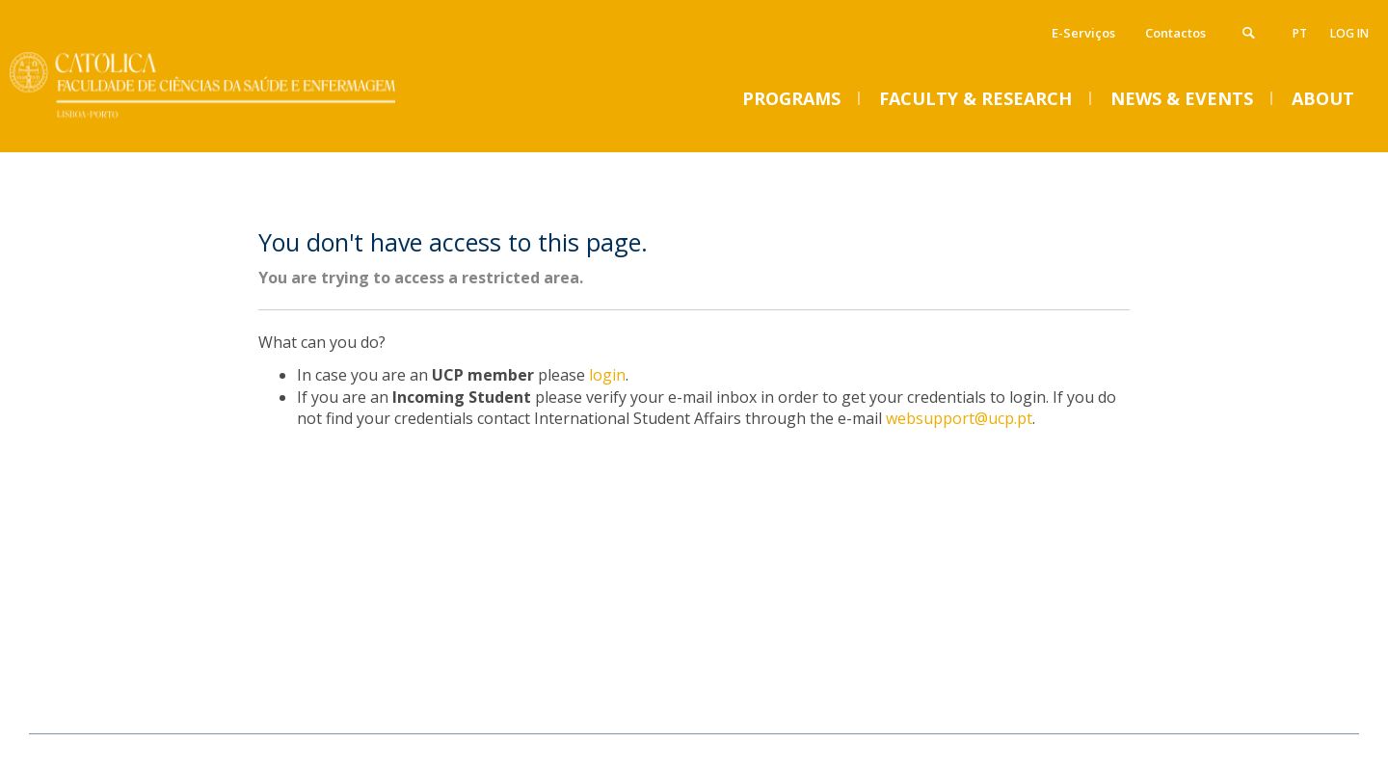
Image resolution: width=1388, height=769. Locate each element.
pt (1300, 33)
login (607, 374)
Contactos (1175, 32)
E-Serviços (1083, 32)
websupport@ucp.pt (959, 418)
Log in (1349, 33)
